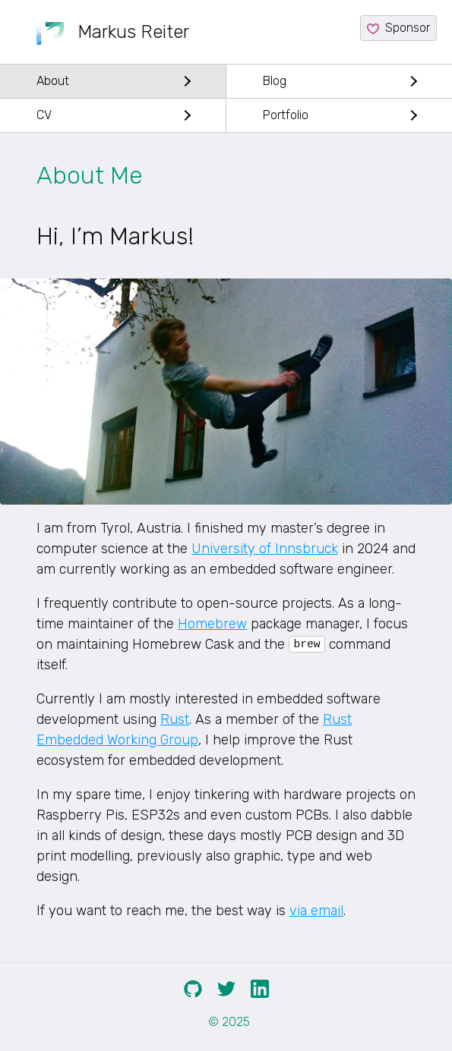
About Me (89, 175)
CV (44, 115)
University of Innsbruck (264, 548)
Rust (174, 719)
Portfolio (285, 115)
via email (316, 910)
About (52, 81)
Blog (274, 81)
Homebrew (212, 623)
